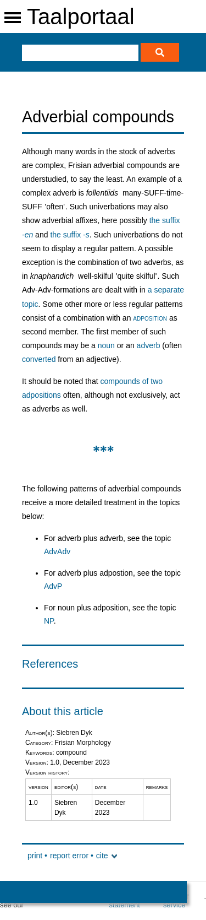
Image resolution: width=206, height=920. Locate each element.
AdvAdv (57, 551)
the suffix (69, 234)
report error (69, 855)
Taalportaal (81, 16)
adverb (148, 345)
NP (49, 620)
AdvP (53, 586)
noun (106, 345)
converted (38, 359)
